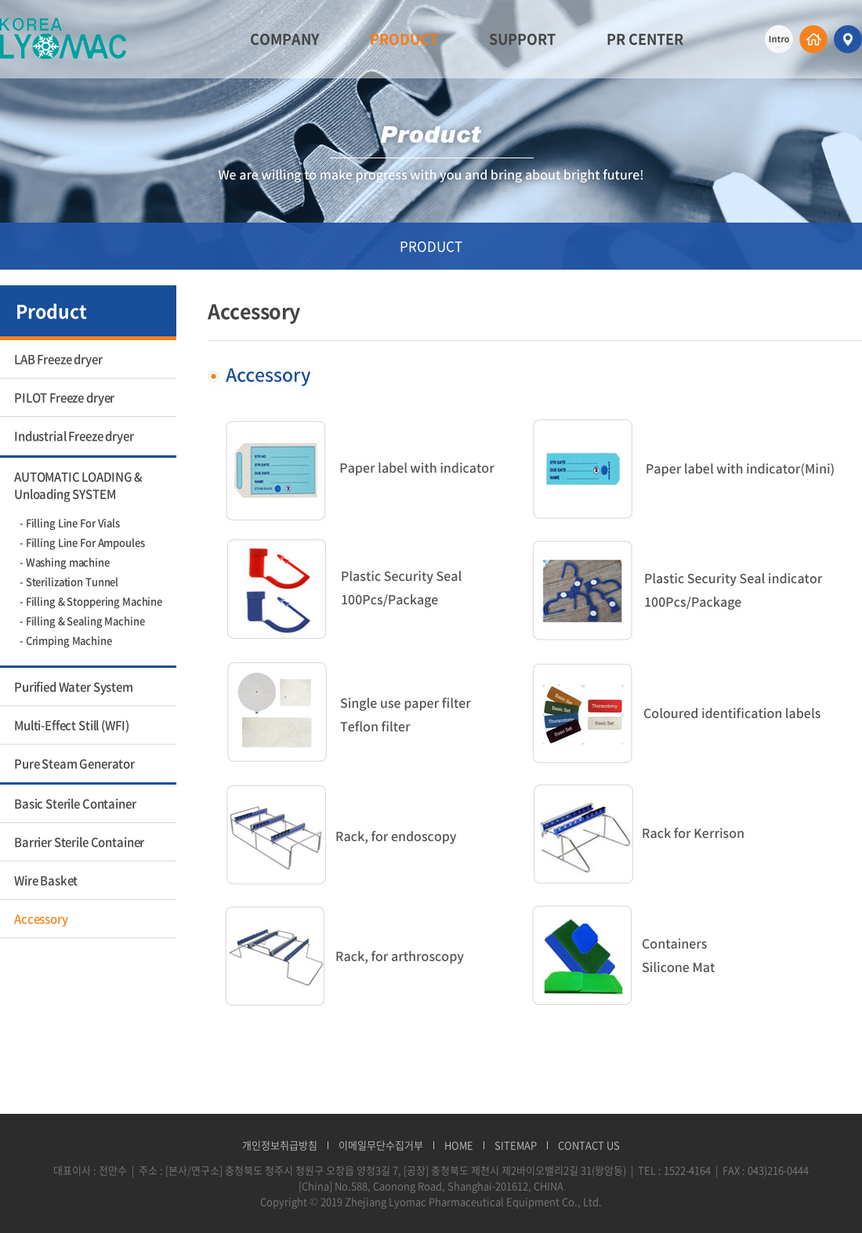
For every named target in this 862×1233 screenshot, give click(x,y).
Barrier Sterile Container (79, 841)
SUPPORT (522, 38)
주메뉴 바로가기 (0, 0)
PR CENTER (645, 38)
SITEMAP (515, 1144)
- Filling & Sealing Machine (82, 620)
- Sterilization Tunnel (69, 581)
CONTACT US (589, 1144)
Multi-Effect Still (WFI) (71, 725)
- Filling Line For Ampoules (82, 542)
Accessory (41, 918)
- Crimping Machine (66, 640)
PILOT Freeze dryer (64, 397)
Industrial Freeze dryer (74, 435)
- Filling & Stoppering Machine (91, 600)
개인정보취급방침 (279, 1144)
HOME (458, 1144)
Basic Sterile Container (75, 803)
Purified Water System (73, 686)
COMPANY (284, 38)
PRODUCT (404, 38)
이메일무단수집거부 (381, 1144)
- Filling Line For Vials (70, 522)
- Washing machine (65, 561)
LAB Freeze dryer (58, 359)
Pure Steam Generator (74, 763)
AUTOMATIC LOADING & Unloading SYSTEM (78, 485)
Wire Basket (46, 880)
